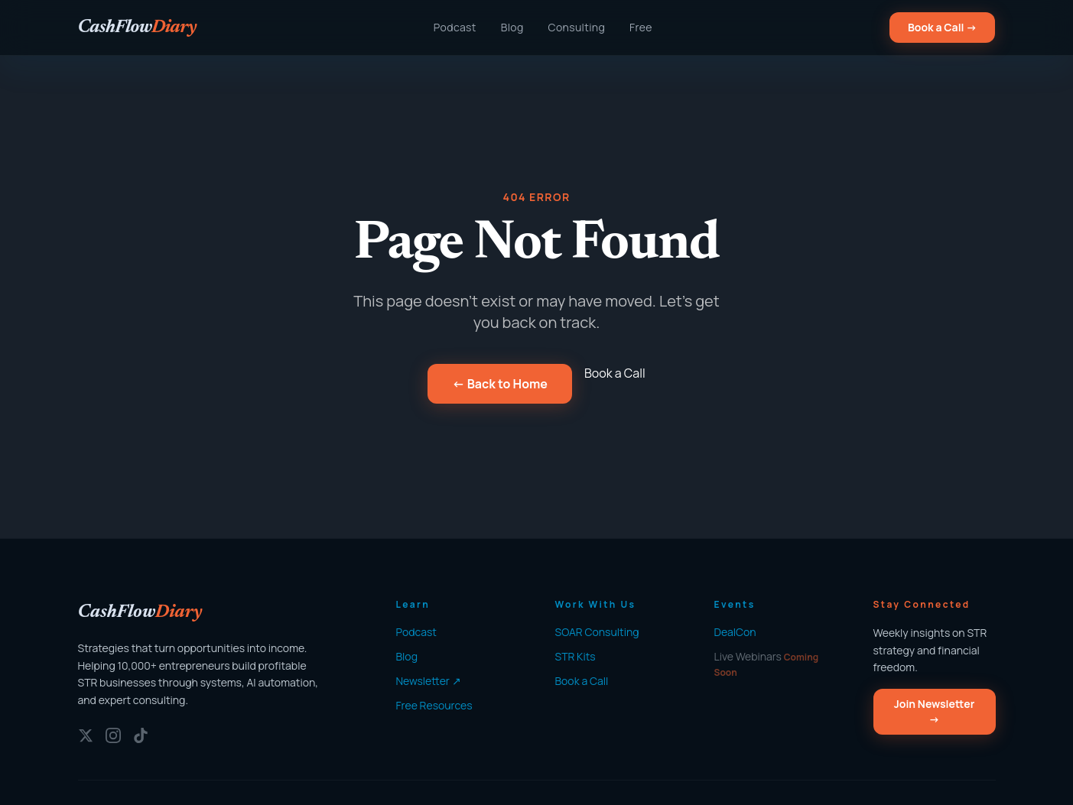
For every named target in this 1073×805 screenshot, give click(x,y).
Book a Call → (942, 27)
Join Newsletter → (934, 711)
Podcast (455, 27)
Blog (512, 27)
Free (640, 27)
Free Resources (434, 705)
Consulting (577, 27)
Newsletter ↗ (428, 681)
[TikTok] (140, 735)
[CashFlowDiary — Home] (137, 27)
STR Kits (575, 656)
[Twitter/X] (85, 735)
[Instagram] (113, 735)
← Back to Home (500, 383)
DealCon (735, 632)
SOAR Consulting (597, 632)
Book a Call (614, 373)
